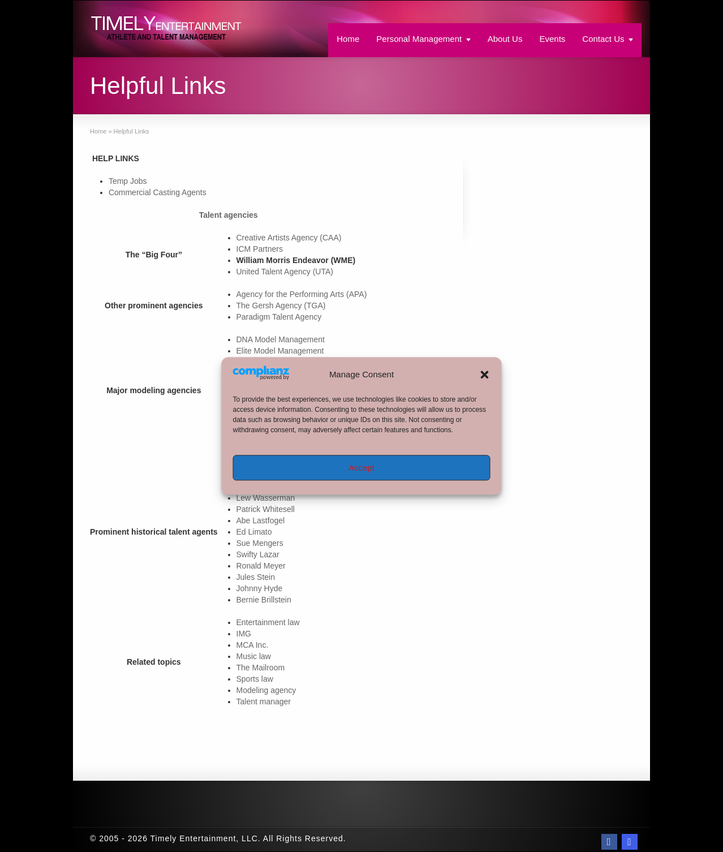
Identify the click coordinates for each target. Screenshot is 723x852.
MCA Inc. (252, 644)
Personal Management (419, 39)
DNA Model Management (280, 339)
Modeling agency (266, 690)
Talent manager (263, 701)
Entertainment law (268, 622)
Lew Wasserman (265, 497)
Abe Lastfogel (260, 520)
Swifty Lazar (257, 554)
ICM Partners (259, 248)
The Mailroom (260, 667)
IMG (243, 633)
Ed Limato (254, 531)
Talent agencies (228, 215)
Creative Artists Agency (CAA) (289, 237)
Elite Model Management (280, 350)
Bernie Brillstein (263, 599)
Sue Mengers (259, 543)
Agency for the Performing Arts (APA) (301, 294)
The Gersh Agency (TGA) (281, 305)
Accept (361, 467)
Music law (253, 656)
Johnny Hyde (259, 588)
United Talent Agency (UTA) (284, 271)
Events (552, 39)
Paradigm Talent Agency (279, 316)
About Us (505, 39)
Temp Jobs (128, 181)
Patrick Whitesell (265, 509)
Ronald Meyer (261, 565)
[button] (484, 374)
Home (348, 39)
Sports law (254, 678)
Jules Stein (255, 577)
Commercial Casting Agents (157, 192)
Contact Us (603, 39)
